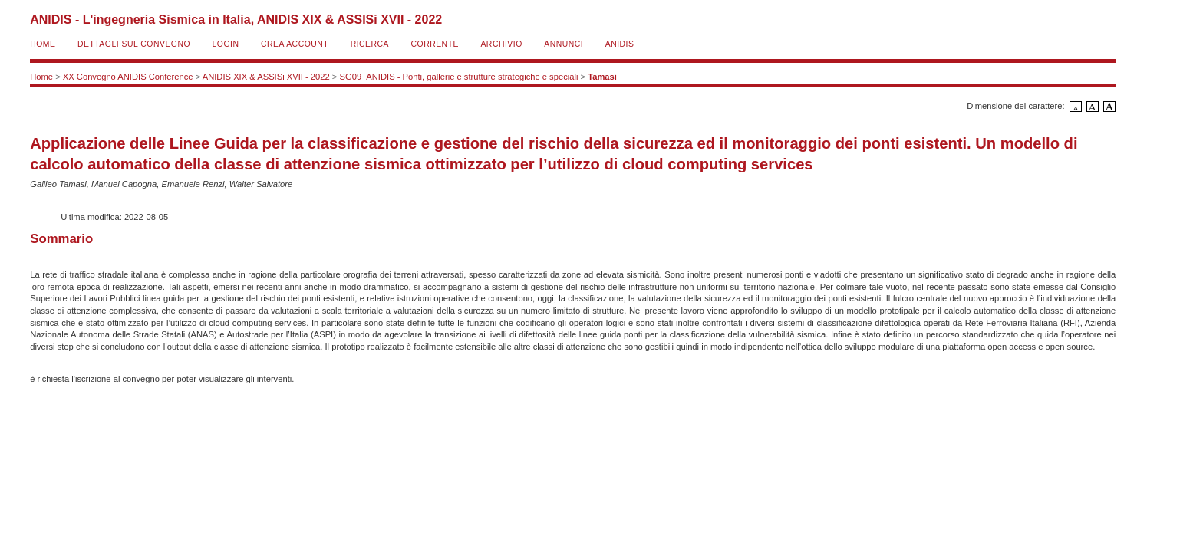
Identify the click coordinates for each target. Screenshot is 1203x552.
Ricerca (370, 44)
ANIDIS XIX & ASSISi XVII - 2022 (266, 76)
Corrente (435, 44)
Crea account (294, 44)
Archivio (501, 44)
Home (42, 44)
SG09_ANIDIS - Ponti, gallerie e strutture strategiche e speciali (459, 76)
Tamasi (602, 76)
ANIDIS (619, 44)
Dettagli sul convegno (133, 44)
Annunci (563, 44)
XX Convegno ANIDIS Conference (128, 76)
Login (226, 44)
